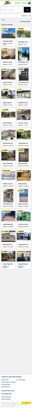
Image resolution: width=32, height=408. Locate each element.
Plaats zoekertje (6, 397)
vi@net (13, 391)
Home (3, 20)
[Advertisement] (16, 322)
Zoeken (27, 9)
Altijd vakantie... (8, 123)
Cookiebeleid (5, 387)
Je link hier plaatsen (25, 21)
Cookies (13, 406)
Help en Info (5, 380)
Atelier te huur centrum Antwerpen (14, 82)
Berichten (18, 3)
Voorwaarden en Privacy (8, 382)
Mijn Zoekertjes (6, 399)
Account (24, 3)
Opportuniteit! (7, 103)
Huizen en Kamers (7, 25)
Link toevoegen (20, 380)
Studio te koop (7, 62)
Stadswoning (22, 184)
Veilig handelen (5, 384)
